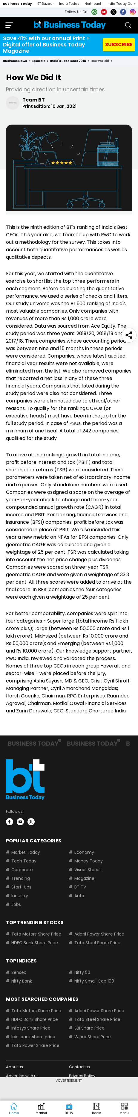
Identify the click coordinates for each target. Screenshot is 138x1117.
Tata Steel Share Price (97, 943)
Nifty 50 (82, 972)
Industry (19, 896)
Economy (84, 852)
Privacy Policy (82, 1076)
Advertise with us (22, 1076)
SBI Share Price (89, 1028)
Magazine (84, 878)
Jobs (16, 904)
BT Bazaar (45, 3)
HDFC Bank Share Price (34, 943)
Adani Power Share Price (99, 934)
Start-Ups (21, 887)
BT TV (80, 887)
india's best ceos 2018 (68, 61)
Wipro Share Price (92, 1037)
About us (14, 1067)
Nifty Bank (21, 981)
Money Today (88, 861)
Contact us (79, 1067)
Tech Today (23, 861)
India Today (69, 3)
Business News (15, 61)
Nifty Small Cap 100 (94, 981)
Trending (20, 878)
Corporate (22, 870)
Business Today (17, 3)
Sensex (18, 972)
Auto (79, 896)
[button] (124, 1109)
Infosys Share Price (30, 1028)
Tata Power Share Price (35, 1045)
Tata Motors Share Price (36, 934)
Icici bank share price (33, 1037)
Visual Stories (88, 870)
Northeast (93, 3)
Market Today (25, 852)
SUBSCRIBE (119, 44)
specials (38, 61)
